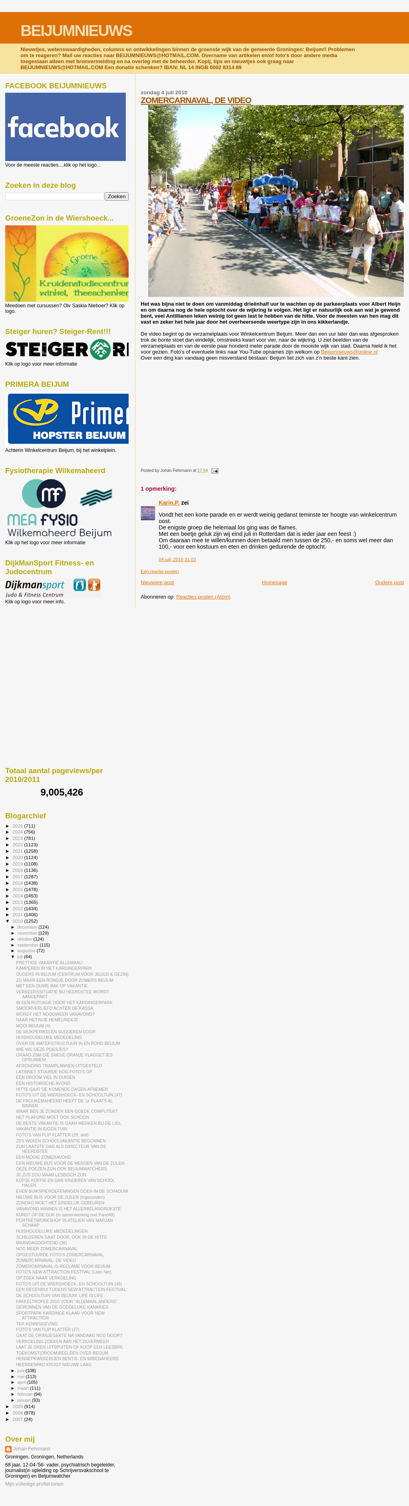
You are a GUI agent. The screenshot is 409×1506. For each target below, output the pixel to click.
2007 (18, 1419)
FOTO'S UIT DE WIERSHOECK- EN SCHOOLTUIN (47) (69, 1094)
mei (22, 1376)
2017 (18, 876)
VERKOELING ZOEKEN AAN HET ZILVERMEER (62, 1341)
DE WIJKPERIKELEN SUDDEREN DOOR (55, 1031)
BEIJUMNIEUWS (76, 30)
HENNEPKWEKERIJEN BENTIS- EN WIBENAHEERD (67, 1358)
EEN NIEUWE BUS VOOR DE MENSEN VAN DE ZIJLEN (70, 1163)
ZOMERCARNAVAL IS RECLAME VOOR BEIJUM (63, 1266)
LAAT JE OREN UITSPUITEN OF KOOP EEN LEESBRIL (69, 1347)
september (29, 945)
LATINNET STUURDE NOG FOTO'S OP (54, 1071)
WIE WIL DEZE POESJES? (42, 1049)
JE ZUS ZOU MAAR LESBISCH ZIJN (51, 1174)
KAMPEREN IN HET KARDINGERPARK (54, 968)
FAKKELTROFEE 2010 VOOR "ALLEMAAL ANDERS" (66, 1301)
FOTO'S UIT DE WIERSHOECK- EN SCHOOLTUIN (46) (69, 1283)
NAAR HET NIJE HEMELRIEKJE (47, 1019)
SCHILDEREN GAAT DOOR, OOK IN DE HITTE (61, 1237)
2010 (18, 920)
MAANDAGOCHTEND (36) (41, 1242)
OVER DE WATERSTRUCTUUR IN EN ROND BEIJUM (68, 1043)
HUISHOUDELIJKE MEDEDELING (49, 1037)
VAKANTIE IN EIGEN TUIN (41, 1128)
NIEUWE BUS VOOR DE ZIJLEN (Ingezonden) (60, 1197)
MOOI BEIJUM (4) (33, 1025)
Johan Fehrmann (31, 1449)
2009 (18, 1406)
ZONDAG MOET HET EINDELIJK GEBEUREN (60, 1202)
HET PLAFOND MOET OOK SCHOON (52, 1117)
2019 (18, 863)
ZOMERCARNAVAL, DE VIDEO (196, 100)
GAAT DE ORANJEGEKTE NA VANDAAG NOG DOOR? (69, 1335)
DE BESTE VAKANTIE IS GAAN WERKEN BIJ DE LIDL (68, 1123)
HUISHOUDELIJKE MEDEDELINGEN (51, 1231)
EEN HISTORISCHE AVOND (43, 1083)
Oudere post (389, 582)
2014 (18, 895)
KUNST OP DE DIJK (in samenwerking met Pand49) (65, 1214)
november (28, 933)
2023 (18, 838)
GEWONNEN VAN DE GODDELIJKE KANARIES (62, 1307)
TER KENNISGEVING (37, 1323)
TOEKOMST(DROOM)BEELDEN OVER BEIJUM (62, 1353)
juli (21, 956)
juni (22, 1370)
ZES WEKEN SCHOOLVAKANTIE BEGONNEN (60, 1140)
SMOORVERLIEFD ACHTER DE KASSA (54, 1008)
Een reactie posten (160, 571)
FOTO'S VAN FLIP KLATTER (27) (47, 1329)
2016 (18, 882)
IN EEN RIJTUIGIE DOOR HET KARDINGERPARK (64, 1002)
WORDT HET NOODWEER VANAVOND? (55, 1014)
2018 (18, 870)
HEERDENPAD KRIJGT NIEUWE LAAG (53, 1364)
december (28, 927)
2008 (18, 1412)
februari (26, 1394)
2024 (18, 831)
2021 (18, 850)
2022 (18, 844)
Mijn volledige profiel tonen (34, 1484)
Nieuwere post (157, 582)
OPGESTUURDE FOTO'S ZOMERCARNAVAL (60, 1254)
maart (24, 1388)
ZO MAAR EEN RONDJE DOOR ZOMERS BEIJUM (64, 980)
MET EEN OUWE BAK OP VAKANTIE (51, 985)
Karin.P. (169, 502)
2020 (18, 857)
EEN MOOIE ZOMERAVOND (43, 1157)
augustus (27, 950)
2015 (18, 889)
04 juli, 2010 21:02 (177, 559)
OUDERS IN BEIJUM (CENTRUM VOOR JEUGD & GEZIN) (72, 974)
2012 (18, 908)
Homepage (275, 582)
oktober (26, 939)
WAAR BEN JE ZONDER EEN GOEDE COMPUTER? (66, 1111)
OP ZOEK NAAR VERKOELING (46, 1277)
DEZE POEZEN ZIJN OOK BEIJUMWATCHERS (61, 1168)
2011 (18, 914)
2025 (18, 825)
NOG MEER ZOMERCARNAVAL (46, 1248)
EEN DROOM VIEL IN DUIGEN (45, 1077)
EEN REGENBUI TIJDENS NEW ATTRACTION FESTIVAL (71, 1289)
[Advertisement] (41, 648)
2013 (18, 902)
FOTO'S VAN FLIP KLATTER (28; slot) (52, 1134)
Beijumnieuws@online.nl (349, 352)
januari (25, 1400)
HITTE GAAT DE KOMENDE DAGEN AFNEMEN (62, 1089)
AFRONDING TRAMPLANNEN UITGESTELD (59, 1065)
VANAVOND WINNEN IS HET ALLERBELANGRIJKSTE (68, 1208)
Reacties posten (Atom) (203, 597)
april (22, 1382)
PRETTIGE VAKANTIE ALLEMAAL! (49, 962)
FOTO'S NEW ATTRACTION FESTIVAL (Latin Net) (63, 1271)
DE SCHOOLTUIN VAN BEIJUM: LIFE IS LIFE (59, 1295)
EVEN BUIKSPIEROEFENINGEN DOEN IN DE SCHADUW (72, 1191)
